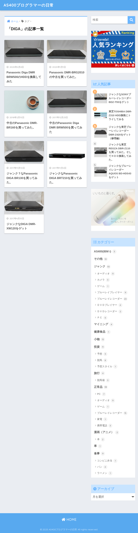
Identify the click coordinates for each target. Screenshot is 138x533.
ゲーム (103, 286)
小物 (99, 339)
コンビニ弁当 (107, 461)
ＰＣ (102, 318)
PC (101, 394)
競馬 (102, 360)
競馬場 (103, 380)
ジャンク (102, 267)
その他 (101, 259)
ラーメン (104, 473)
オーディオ (106, 274)
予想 (102, 354)
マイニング (104, 324)
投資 (99, 347)
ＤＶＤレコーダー (109, 311)
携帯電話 (104, 426)
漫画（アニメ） (106, 432)
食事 (99, 454)
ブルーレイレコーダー (112, 299)
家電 (102, 419)
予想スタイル (107, 367)
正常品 (101, 387)
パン (102, 467)
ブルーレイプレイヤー (112, 293)
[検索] (131, 20)
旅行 (99, 373)
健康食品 (102, 332)
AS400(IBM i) (105, 252)
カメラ (103, 280)
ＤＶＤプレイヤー (109, 305)
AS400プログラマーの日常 (29, 5)
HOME (69, 519)
